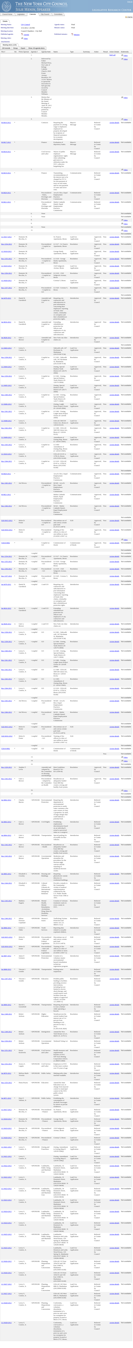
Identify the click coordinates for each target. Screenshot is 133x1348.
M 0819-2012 (6, 173)
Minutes (77, 35)
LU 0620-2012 (6, 280)
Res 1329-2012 (6, 767)
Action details (114, 123)
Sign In (129, 2)
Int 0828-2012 (6, 338)
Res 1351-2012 (6, 1050)
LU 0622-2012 (6, 1166)
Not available (126, 123)
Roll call (112, 55)
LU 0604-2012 (6, 367)
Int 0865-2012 (6, 874)
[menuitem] (6, 48)
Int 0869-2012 (6, 1005)
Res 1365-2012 (6, 483)
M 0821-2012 (6, 202)
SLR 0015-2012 (6, 520)
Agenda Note (46, 52)
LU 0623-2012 (6, 1189)
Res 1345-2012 (6, 901)
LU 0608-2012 (6, 421)
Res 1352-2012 (6, 1064)
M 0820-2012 (6, 193)
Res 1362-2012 (6, 428)
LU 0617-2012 (6, 237)
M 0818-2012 (6, 152)
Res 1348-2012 (6, 1014)
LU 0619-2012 (6, 266)
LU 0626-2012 (6, 1261)
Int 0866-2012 (6, 928)
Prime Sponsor (24, 52)
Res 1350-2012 (6, 1041)
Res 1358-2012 (6, 357)
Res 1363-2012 (6, 445)
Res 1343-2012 (6, 856)
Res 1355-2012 (6, 259)
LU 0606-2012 (6, 404)
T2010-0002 (5, 543)
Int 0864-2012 (6, 835)
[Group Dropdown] (15, 48)
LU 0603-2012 (6, 348)
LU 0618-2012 (6, 251)
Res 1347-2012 (6, 979)
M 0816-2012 (6, 123)
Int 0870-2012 (6, 1073)
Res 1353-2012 (6, 1083)
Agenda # (34, 52)
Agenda (26, 35)
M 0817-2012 (6, 142)
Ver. (15, 52)
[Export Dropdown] (23, 48)
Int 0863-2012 (6, 822)
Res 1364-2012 (6, 461)
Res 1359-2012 (6, 376)
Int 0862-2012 (6, 800)
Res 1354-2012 (6, 244)
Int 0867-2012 (6, 956)
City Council (25, 24)
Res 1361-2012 (6, 411)
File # (3, 52)
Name (56, 52)
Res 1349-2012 (6, 1032)
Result (105, 52)
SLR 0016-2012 (6, 530)
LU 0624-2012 (6, 1211)
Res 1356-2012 (6, 273)
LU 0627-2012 (6, 1284)
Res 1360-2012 (6, 395)
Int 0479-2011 (6, 298)
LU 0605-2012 (6, 385)
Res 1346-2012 (6, 918)
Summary (86, 52)
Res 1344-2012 (6, 883)
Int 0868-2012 (6, 969)
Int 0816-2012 (6, 322)
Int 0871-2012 (6, 1098)
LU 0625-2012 (6, 1234)
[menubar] (23, 48)
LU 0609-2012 (6, 437)
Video (26, 38)
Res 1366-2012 (6, 506)
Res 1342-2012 (6, 779)
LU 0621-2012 (6, 1147)
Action (96, 52)
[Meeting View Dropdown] (36, 48)
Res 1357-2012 (6, 288)
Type (72, 52)
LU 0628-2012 (6, 1303)
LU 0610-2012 (6, 454)
